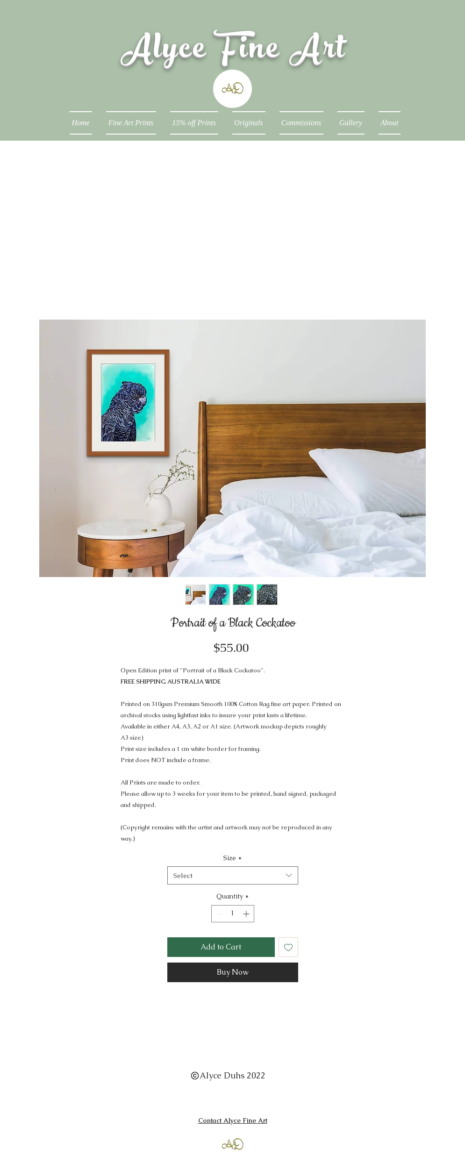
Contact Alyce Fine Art (232, 1120)
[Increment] (247, 914)
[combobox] (232, 875)
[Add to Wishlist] (288, 947)
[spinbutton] (232, 914)
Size (232, 858)
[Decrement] (218, 914)
